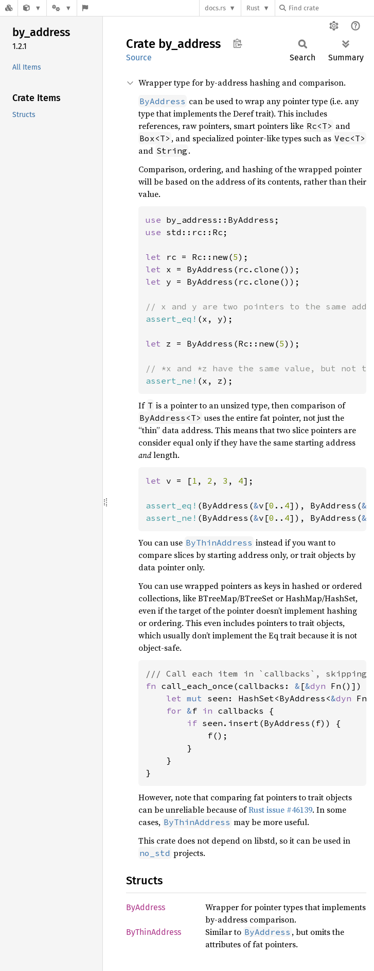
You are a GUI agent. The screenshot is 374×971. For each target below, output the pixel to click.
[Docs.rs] (8, 8)
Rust (253, 8)
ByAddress (145, 907)
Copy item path (237, 43)
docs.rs (215, 8)
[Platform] (62, 8)
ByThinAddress (153, 932)
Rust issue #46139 (280, 809)
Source (139, 57)
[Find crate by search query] (331, 8)
